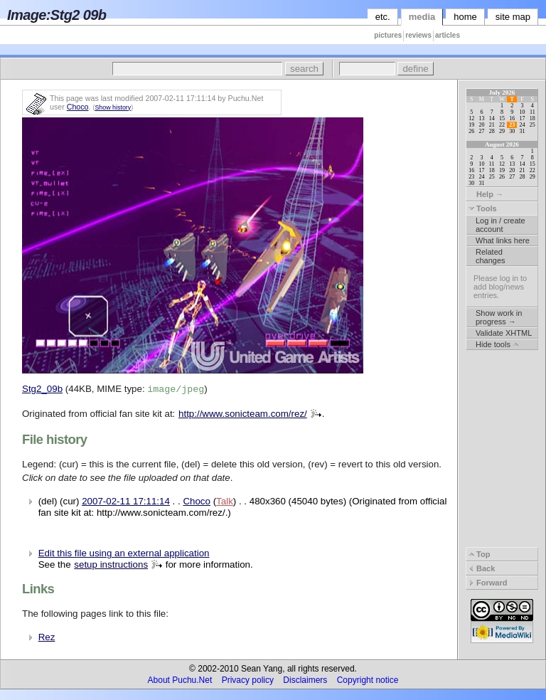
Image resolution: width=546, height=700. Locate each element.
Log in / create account (500, 224)
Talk (224, 501)
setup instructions (111, 564)
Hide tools (497, 344)
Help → (486, 194)
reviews (418, 35)
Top (479, 554)
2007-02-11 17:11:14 (126, 501)
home (465, 16)
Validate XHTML (504, 333)
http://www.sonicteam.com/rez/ (242, 413)
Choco (78, 106)
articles (447, 35)
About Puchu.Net (180, 680)
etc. (382, 16)
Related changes (490, 256)
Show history (113, 107)
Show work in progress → (499, 317)
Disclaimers (305, 680)
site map (513, 16)
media (422, 16)
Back (482, 568)
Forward (488, 582)
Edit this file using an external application (124, 553)
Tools (483, 208)
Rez (46, 637)
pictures (388, 35)
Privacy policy (248, 680)
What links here (503, 240)
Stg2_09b (42, 388)
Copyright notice (368, 680)
